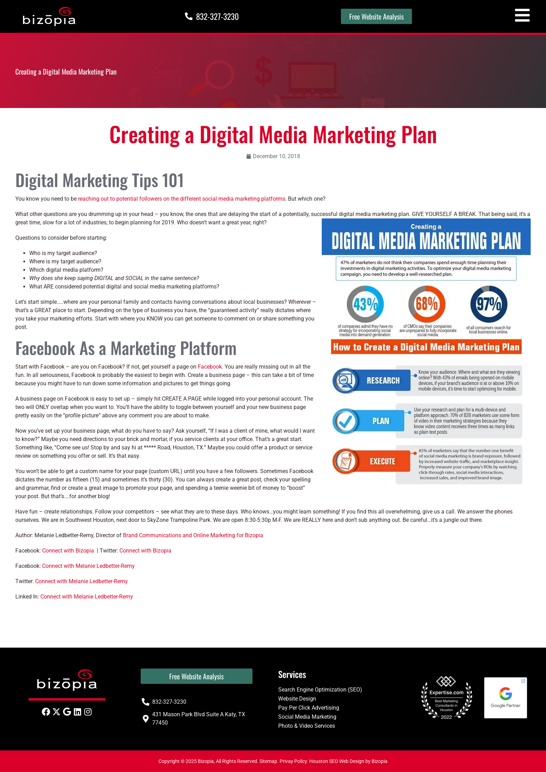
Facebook (210, 366)
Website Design (297, 698)
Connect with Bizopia (68, 550)
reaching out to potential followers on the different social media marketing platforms (181, 198)
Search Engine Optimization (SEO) (320, 689)
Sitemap (268, 761)
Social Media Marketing (307, 716)
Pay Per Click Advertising (308, 707)
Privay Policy (293, 761)
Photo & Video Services (306, 726)
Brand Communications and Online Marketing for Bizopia (193, 535)
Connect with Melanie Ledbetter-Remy (88, 566)
